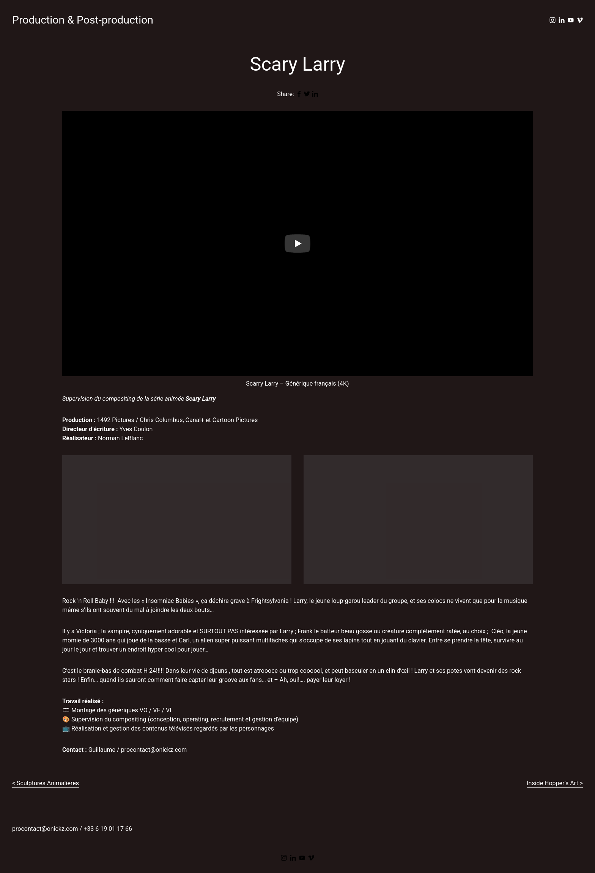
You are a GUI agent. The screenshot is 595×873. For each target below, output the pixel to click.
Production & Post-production (82, 20)
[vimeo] (580, 20)
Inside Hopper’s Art (552, 783)
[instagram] (552, 20)
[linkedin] (562, 20)
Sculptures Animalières (48, 783)
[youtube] (571, 20)
